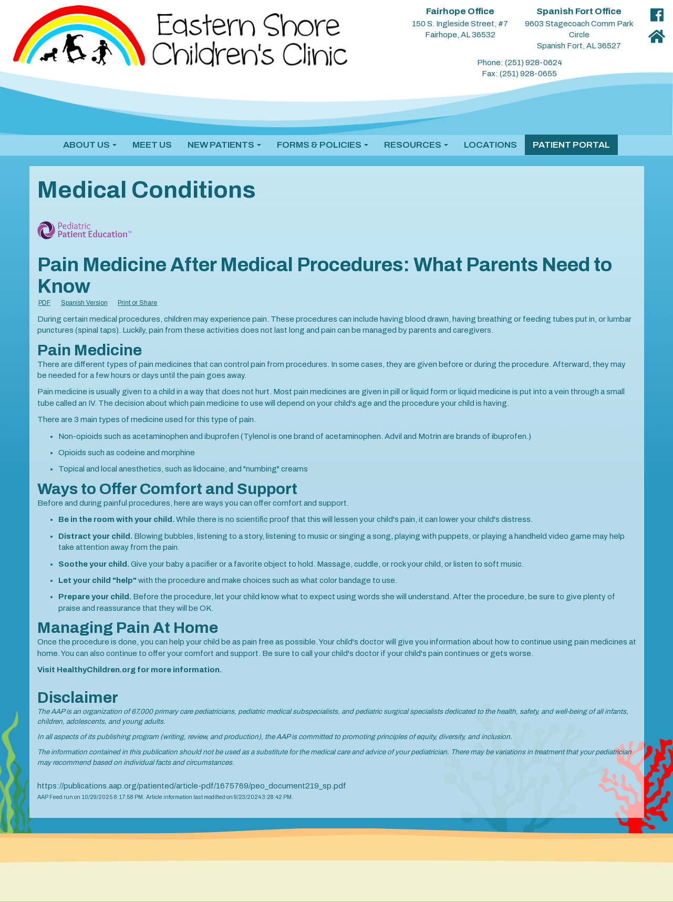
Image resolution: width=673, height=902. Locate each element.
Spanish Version (84, 302)
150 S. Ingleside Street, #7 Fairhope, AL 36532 (460, 23)
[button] (90, 145)
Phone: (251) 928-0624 (519, 62)
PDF (44, 302)
